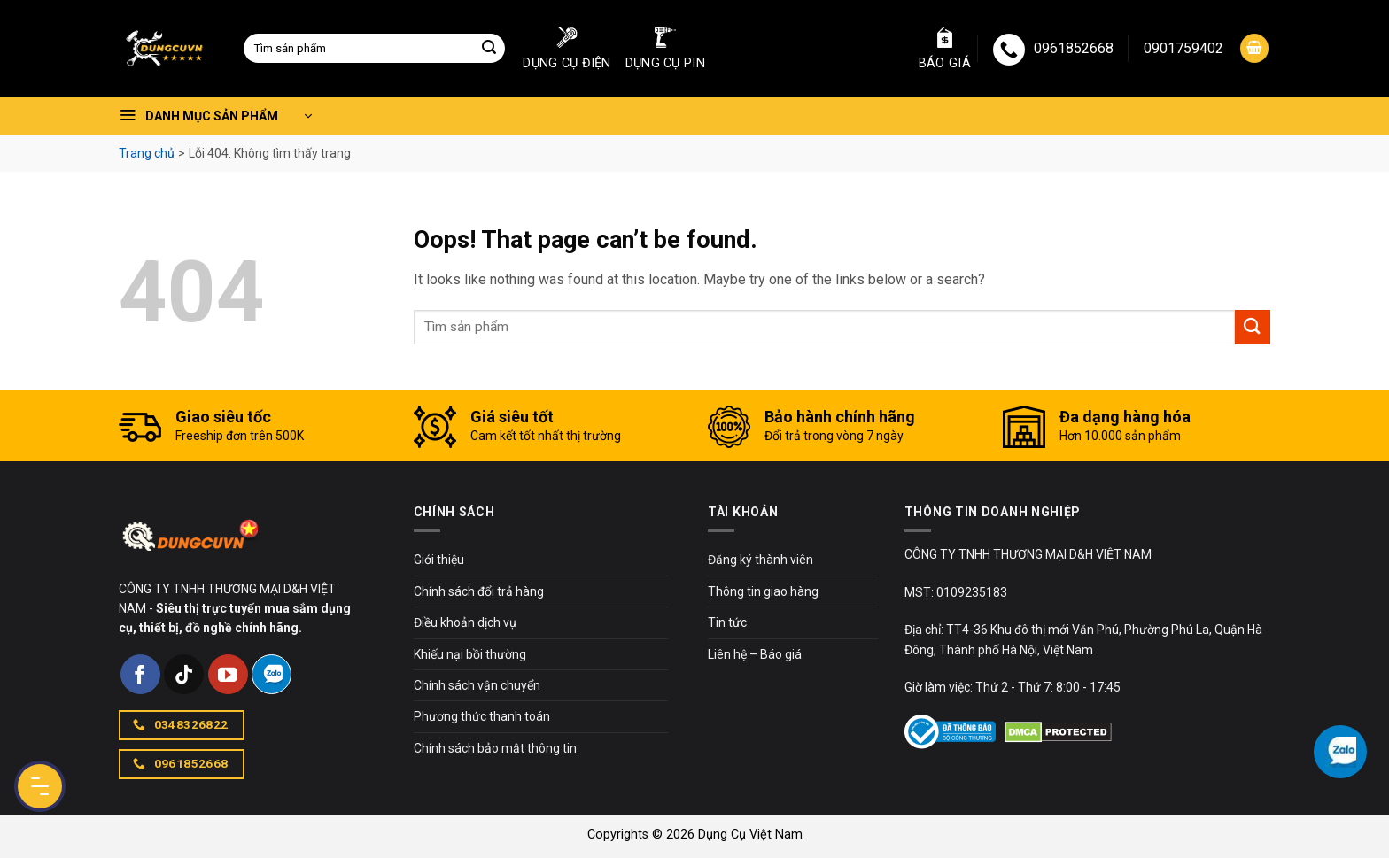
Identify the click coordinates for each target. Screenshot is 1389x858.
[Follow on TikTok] (184, 674)
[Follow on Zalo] (271, 674)
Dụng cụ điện (566, 49)
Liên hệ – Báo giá (755, 654)
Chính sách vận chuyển (477, 685)
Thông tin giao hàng (763, 591)
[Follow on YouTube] (228, 674)
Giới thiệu (439, 560)
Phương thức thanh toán (482, 716)
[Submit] (489, 49)
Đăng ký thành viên (760, 560)
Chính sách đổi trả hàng (479, 591)
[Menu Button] (40, 786)
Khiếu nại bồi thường (470, 654)
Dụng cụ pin (665, 49)
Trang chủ (147, 153)
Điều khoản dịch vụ (465, 622)
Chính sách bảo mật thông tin (495, 748)
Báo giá (945, 49)
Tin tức (727, 622)
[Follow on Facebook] (140, 674)
